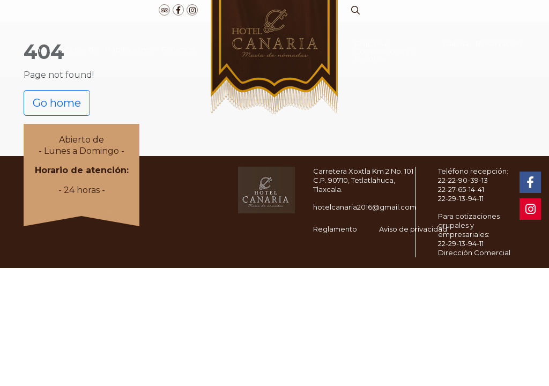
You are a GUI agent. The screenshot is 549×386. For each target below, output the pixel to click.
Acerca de (79, 49)
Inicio (43, 49)
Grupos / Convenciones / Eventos (383, 51)
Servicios (178, 49)
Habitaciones (130, 49)
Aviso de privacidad (413, 229)
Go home (57, 102)
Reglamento (335, 229)
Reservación (498, 43)
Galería (456, 43)
